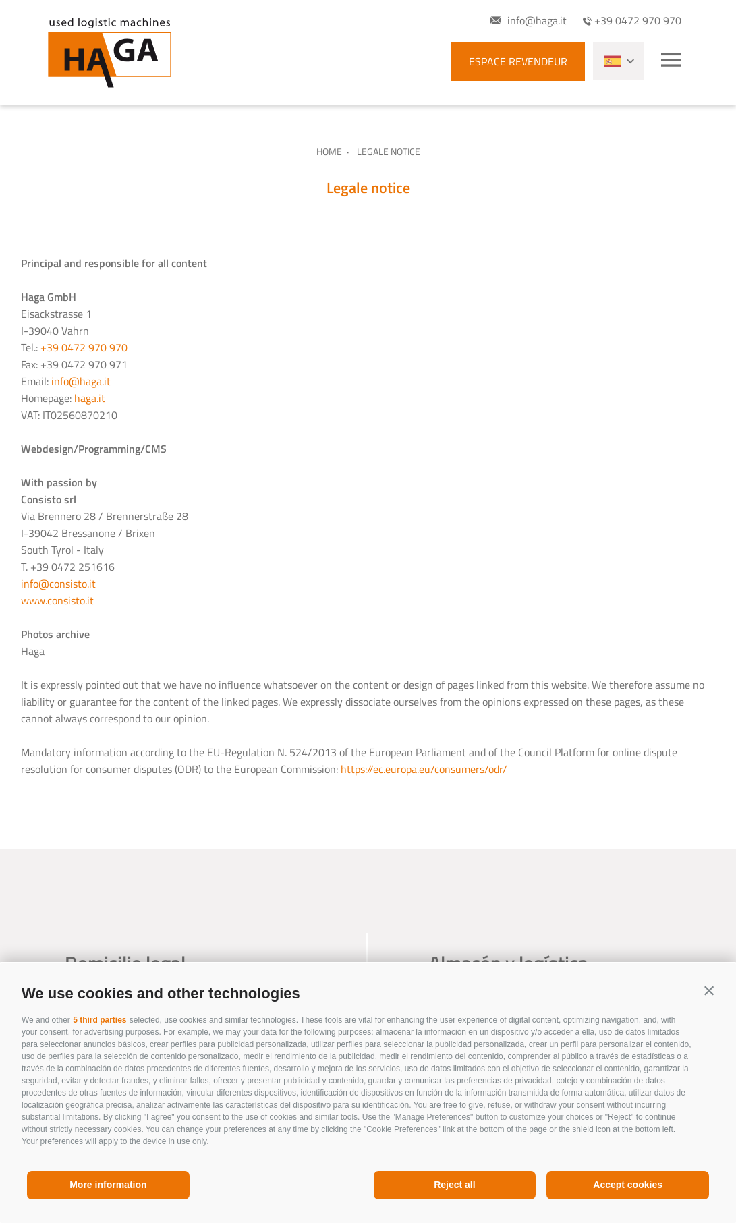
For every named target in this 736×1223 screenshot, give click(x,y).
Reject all (454, 1184)
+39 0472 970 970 (84, 347)
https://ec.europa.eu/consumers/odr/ (424, 769)
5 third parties (99, 1020)
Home (329, 151)
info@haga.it (81, 381)
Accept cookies (627, 1184)
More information (107, 1184)
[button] (709, 990)
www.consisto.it (57, 600)
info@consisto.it (58, 583)
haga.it (89, 398)
